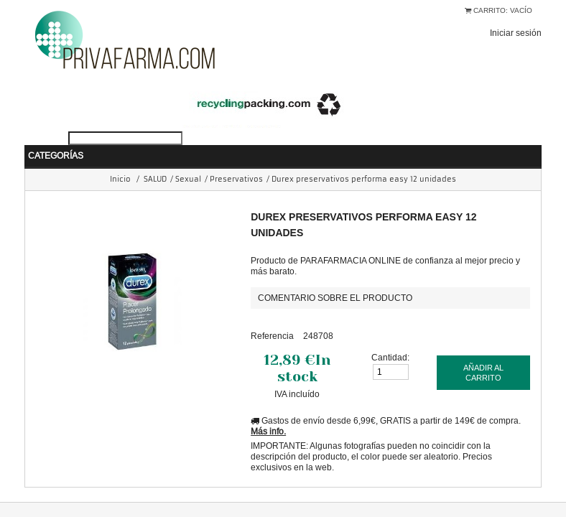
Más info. (268, 409)
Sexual (188, 157)
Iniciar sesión (516, 32)
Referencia (272, 314)
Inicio (120, 157)
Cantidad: (390, 335)
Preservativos (236, 157)
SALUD (155, 157)
